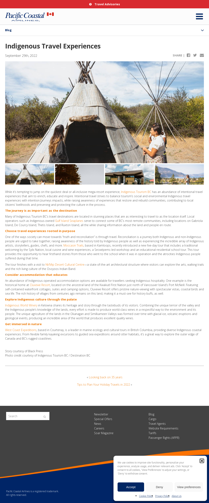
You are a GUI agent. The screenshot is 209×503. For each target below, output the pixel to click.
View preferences (189, 487)
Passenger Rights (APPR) (164, 438)
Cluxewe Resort (40, 285)
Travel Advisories (104, 4)
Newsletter (101, 414)
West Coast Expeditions (21, 330)
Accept (131, 487)
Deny (159, 487)
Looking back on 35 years (105, 377)
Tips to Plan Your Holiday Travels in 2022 (103, 384)
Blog (8, 30)
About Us (176, 496)
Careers (99, 428)
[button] (202, 461)
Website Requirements (163, 428)
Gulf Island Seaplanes (69, 221)
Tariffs (152, 433)
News (97, 424)
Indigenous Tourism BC (136, 192)
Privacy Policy (162, 496)
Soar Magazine (103, 433)
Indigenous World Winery (21, 305)
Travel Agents (157, 424)
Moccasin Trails (73, 245)
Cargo (152, 419)
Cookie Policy (146, 496)
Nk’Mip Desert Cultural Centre (65, 264)
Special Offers (103, 419)
